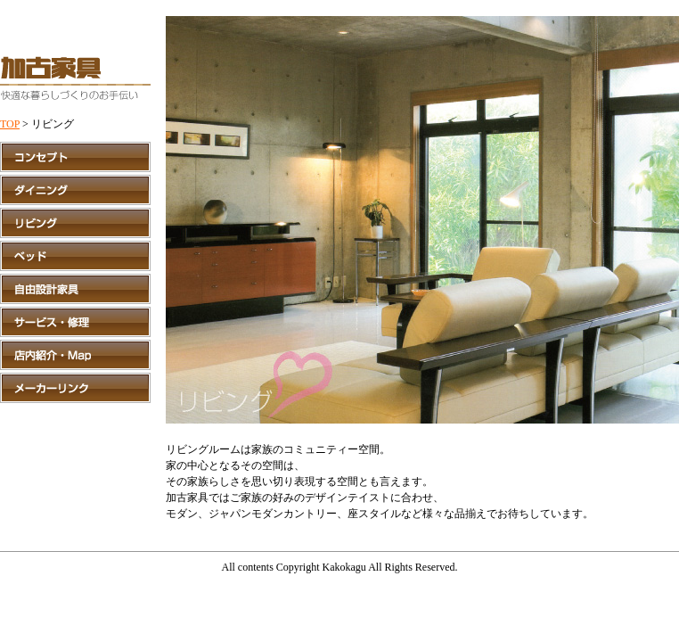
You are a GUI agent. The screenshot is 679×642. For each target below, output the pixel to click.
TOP (10, 124)
